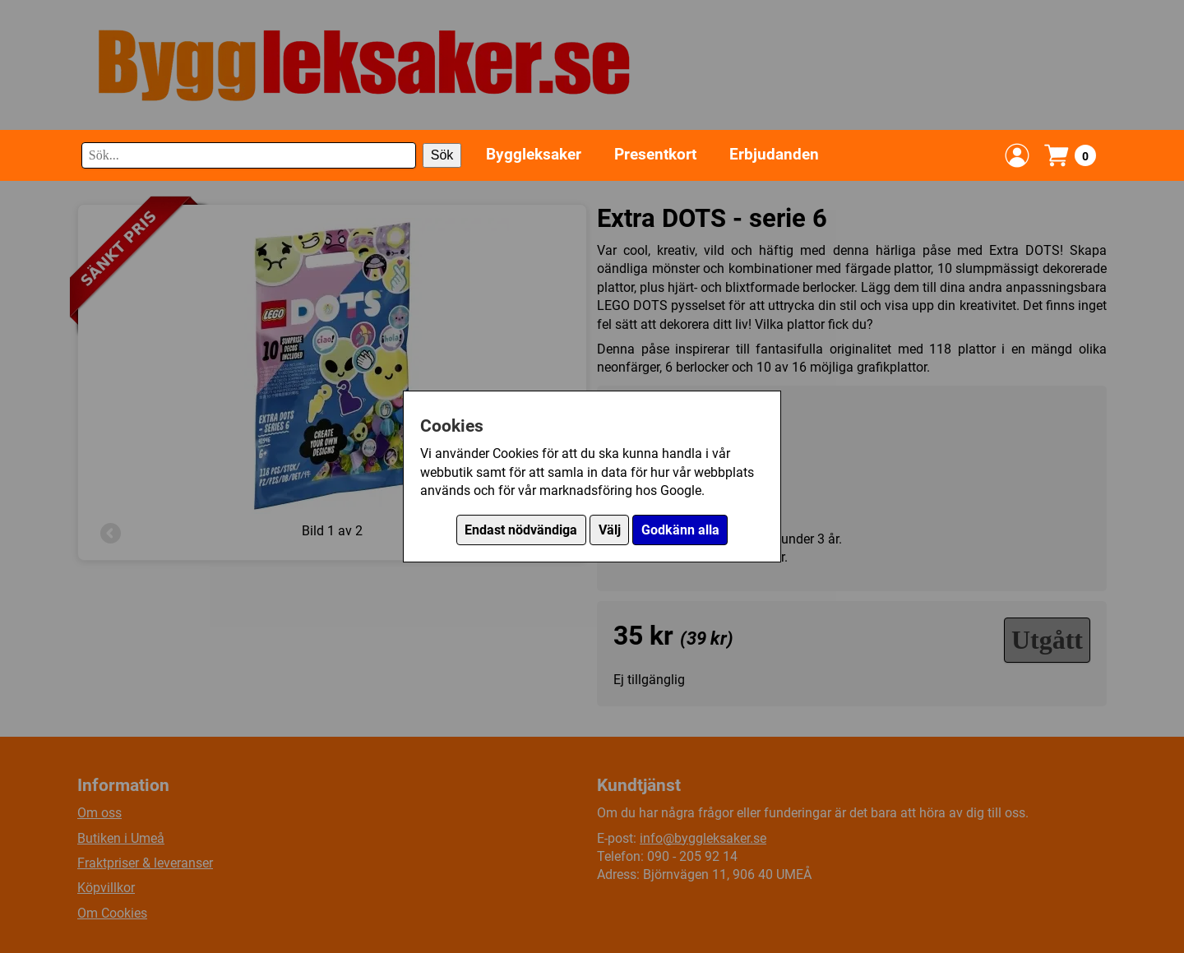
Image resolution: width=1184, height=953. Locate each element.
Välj (610, 530)
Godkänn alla (680, 530)
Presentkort (655, 154)
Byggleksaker (533, 154)
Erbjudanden (774, 154)
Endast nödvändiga (521, 530)
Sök (442, 155)
